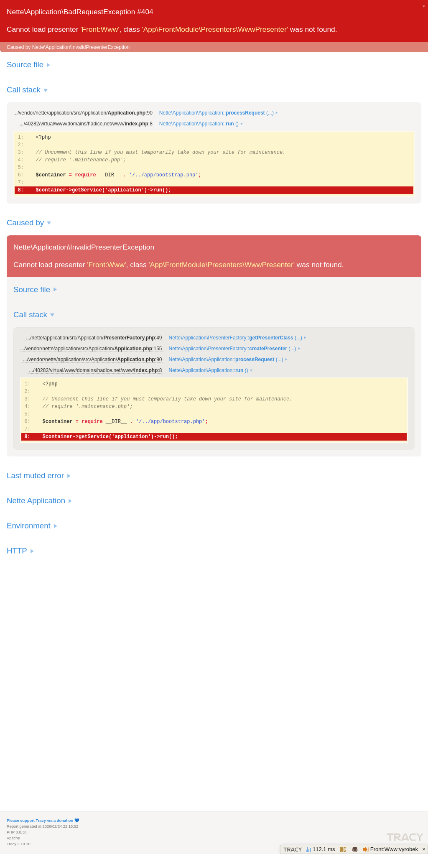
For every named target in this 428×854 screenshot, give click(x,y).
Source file (25, 64)
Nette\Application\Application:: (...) (216, 113)
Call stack (24, 89)
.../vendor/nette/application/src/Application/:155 (91, 349)
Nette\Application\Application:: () (199, 124)
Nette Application (36, 500)
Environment (29, 525)
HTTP (17, 550)
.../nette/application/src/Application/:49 (94, 338)
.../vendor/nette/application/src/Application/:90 (83, 113)
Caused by (25, 222)
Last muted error (35, 475)
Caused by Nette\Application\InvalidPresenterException (68, 47)
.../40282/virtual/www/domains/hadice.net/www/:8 (86, 124)
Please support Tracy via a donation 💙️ (43, 820)
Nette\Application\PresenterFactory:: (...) (235, 338)
